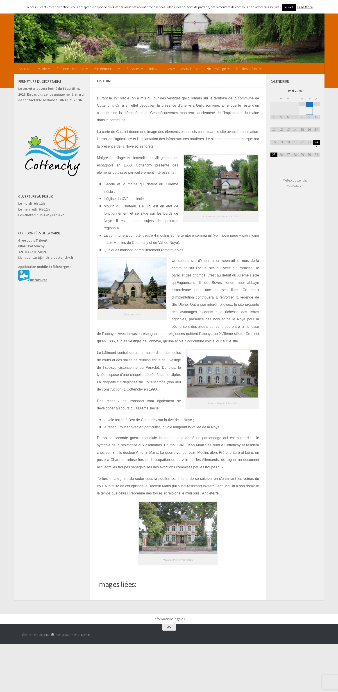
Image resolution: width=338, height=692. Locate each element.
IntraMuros (38, 279)
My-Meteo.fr (295, 186)
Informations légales (169, 618)
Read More (305, 7)
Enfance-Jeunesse (70, 68)
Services (133, 68)
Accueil (25, 68)
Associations (190, 68)
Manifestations (247, 68)
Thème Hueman (80, 635)
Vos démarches (105, 68)
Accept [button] (289, 7)
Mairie (42, 68)
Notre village (216, 68)
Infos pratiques (160, 68)
